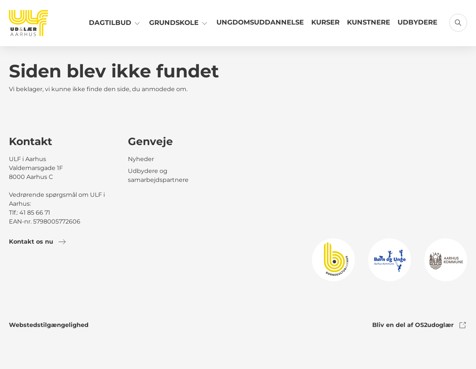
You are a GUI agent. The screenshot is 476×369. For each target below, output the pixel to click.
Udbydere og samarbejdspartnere (158, 175)
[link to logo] (333, 259)
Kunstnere (368, 22)
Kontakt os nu (38, 241)
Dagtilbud (115, 22)
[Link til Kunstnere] (368, 25)
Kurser (325, 22)
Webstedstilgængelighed (49, 324)
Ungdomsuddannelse (260, 22)
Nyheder (141, 159)
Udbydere (417, 22)
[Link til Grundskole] (179, 25)
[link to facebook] (15, 272)
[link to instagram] (36, 272)
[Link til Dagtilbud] (115, 25)
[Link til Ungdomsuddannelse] (260, 25)
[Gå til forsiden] (28, 23)
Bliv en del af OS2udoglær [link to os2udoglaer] (419, 325)
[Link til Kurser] (325, 25)
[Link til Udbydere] (417, 25)
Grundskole (179, 22)
